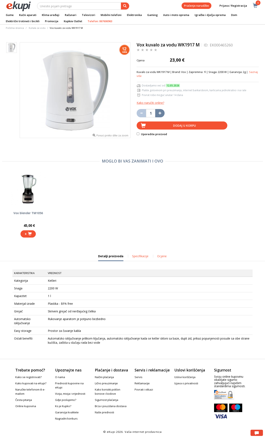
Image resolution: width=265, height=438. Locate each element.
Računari (70, 15)
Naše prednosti (104, 412)
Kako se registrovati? (28, 377)
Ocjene (162, 256)
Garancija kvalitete (67, 412)
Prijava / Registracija (230, 6)
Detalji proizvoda (110, 257)
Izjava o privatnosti (186, 383)
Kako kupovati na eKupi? (30, 383)
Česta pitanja (23, 400)
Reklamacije (142, 383)
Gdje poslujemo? (65, 400)
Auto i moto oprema (176, 15)
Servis (138, 377)
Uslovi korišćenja (184, 377)
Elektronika (134, 15)
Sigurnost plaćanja (106, 400)
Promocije (51, 21)
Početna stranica (15, 27)
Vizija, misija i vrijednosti (70, 394)
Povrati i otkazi (144, 389)
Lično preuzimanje (106, 383)
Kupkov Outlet (73, 21)
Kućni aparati (27, 15)
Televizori (88, 15)
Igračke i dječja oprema (210, 15)
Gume (10, 15)
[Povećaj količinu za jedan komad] (160, 113)
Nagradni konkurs (66, 418)
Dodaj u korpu (184, 125)
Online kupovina (25, 406)
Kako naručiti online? (150, 103)
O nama (60, 377)
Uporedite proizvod (152, 134)
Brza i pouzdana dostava (110, 406)
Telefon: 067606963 (100, 21)
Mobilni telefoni (111, 15)
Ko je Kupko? (63, 406)
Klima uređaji (50, 15)
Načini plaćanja (104, 377)
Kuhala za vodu (37, 27)
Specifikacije (140, 256)
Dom (234, 15)
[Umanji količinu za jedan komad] (141, 113)
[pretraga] (125, 6)
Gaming (152, 15)
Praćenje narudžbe (196, 5)
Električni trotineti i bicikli (23, 21)
